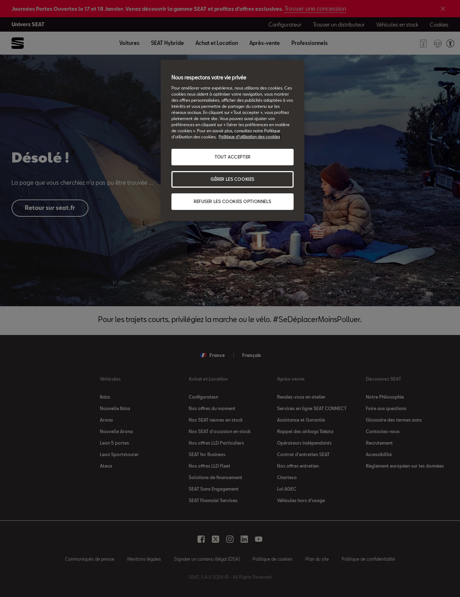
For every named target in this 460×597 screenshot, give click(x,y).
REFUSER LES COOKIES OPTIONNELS (232, 201)
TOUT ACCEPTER (232, 157)
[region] (232, 140)
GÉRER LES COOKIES (232, 179)
